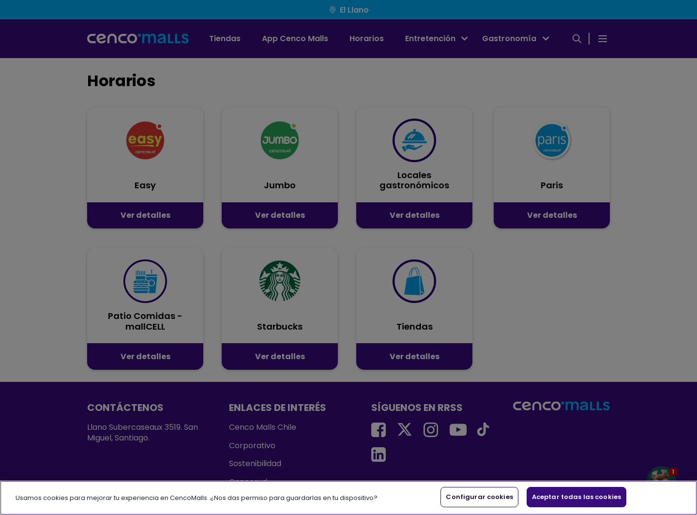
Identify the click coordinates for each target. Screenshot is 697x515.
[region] (348, 498)
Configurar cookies (479, 496)
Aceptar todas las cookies (576, 496)
